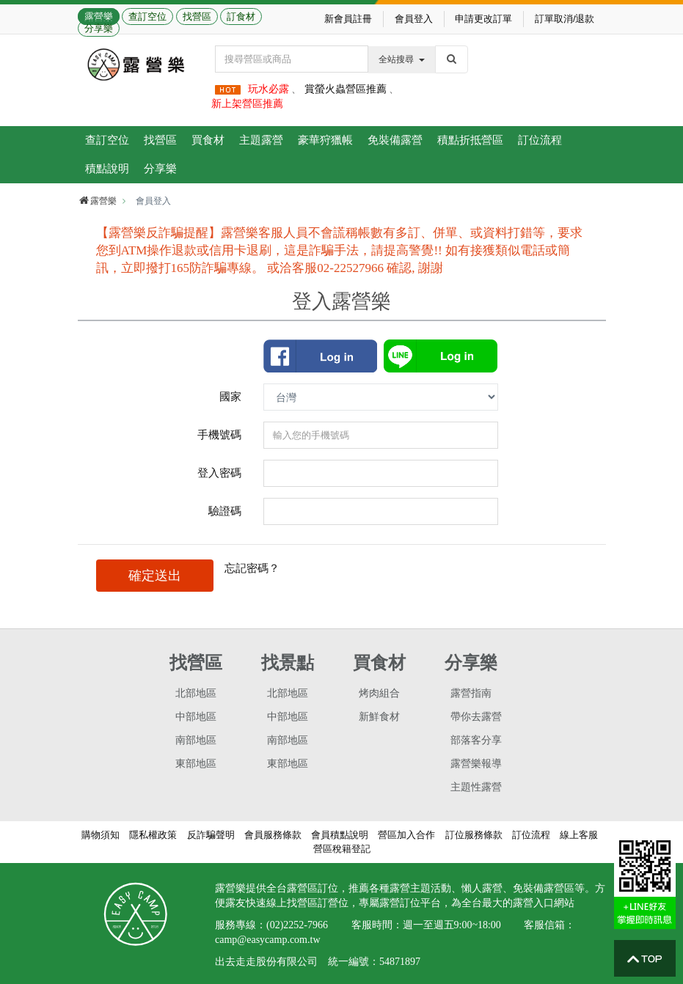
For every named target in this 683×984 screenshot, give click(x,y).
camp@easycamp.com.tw (268, 939)
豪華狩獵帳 (325, 139)
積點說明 (107, 168)
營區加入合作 (406, 834)
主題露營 (261, 139)
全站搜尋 (402, 59)
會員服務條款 (273, 834)
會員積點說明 (339, 834)
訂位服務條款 (474, 834)
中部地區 (195, 716)
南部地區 (195, 740)
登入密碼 (219, 472)
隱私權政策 (153, 834)
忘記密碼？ (252, 568)
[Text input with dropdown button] (291, 59)
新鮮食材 (379, 716)
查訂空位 (147, 16)
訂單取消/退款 (565, 18)
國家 (230, 396)
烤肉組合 (379, 693)
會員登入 (414, 18)
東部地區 (195, 763)
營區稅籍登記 (341, 848)
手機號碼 (219, 434)
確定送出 (154, 575)
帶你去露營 (476, 716)
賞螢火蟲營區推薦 (345, 89)
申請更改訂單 (483, 18)
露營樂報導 (476, 763)
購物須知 (100, 834)
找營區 (197, 16)
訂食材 (241, 16)
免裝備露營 (395, 139)
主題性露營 (476, 787)
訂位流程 (540, 139)
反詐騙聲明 (211, 834)
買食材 (207, 139)
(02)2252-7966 (297, 924)
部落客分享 (476, 740)
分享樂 (98, 28)
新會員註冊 (348, 18)
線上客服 (579, 834)
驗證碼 (224, 510)
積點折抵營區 (470, 139)
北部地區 (195, 693)
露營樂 (98, 16)
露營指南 (471, 693)
